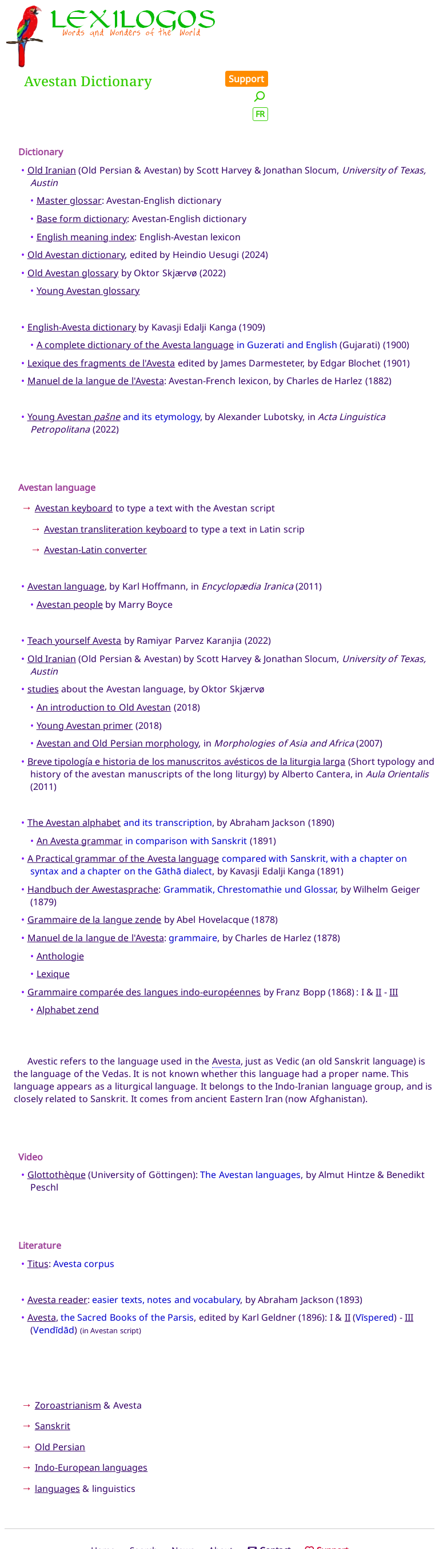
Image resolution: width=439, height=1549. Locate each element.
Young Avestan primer (85, 674)
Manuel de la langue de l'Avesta (95, 330)
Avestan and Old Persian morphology (118, 692)
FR (423, 47)
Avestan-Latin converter (95, 499)
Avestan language (66, 535)
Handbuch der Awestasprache (93, 838)
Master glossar (69, 149)
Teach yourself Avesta (74, 589)
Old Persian (60, 1395)
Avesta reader (57, 1248)
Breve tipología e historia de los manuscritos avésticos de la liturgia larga (186, 710)
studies (43, 638)
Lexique (53, 923)
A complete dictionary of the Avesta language (135, 294)
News (182, 1499)
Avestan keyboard (74, 457)
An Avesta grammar (80, 789)
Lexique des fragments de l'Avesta (101, 311)
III (393, 940)
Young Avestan (74, 366)
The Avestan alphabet (74, 771)
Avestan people (70, 553)
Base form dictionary (82, 167)
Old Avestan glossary (73, 221)
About (221, 1499)
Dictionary (40, 101)
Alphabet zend (68, 959)
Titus (38, 1212)
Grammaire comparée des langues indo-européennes (144, 940)
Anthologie (60, 904)
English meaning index (86, 185)
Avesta (226, 1009)
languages (57, 1437)
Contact (269, 1499)
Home (103, 1499)
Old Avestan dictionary (76, 203)
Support (409, 12)
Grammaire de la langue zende (94, 868)
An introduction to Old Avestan (104, 656)
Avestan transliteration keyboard (115, 477)
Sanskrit (52, 1375)
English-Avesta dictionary (81, 275)
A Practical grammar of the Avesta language (123, 807)
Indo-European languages (91, 1416)
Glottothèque (56, 1124)
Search (143, 1499)
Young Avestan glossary (88, 239)
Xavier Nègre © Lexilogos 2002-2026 (220, 1519)
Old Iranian (51, 118)
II (378, 940)
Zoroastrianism (68, 1354)
